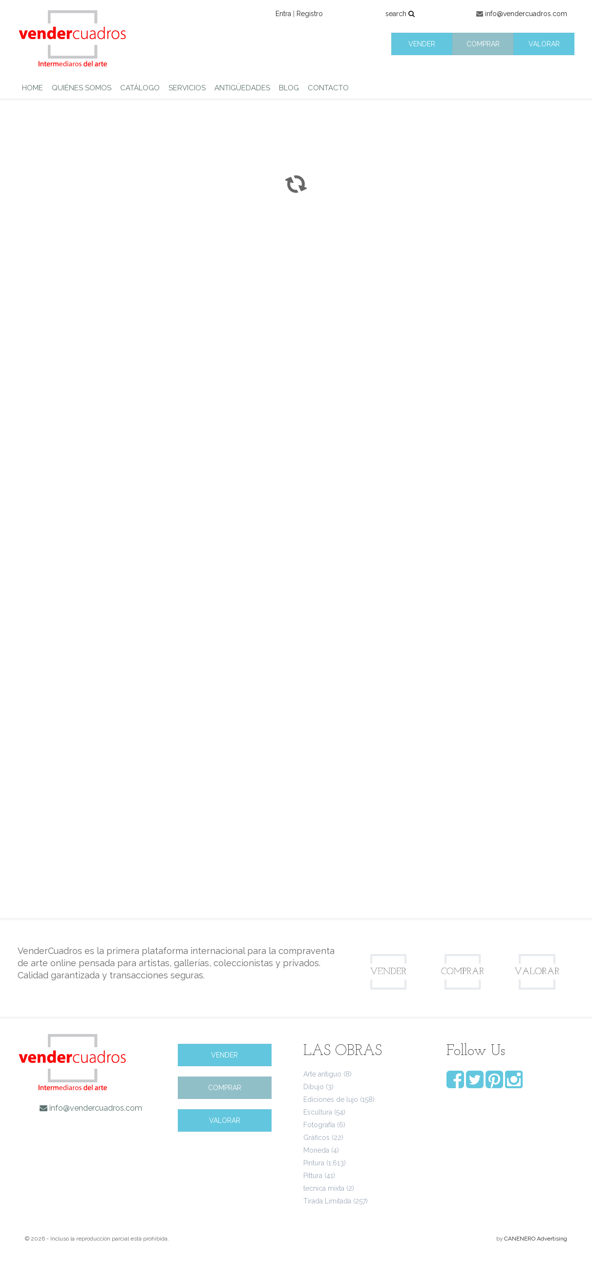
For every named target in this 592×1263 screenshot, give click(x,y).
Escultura (317, 1112)
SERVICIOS (187, 87)
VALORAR (544, 44)
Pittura (312, 1176)
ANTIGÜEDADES (242, 87)
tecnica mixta (323, 1188)
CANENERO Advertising (535, 1238)
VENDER (421, 44)
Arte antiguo (322, 1074)
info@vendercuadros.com (526, 14)
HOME (32, 87)
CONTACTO (328, 87)
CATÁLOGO (140, 87)
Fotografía (319, 1125)
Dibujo (313, 1087)
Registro (309, 14)
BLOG (289, 87)
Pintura (313, 1163)
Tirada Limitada (327, 1201)
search (400, 14)
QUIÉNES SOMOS (81, 87)
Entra (283, 14)
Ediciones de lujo (330, 1099)
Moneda (316, 1150)
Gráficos (316, 1137)
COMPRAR (483, 44)
